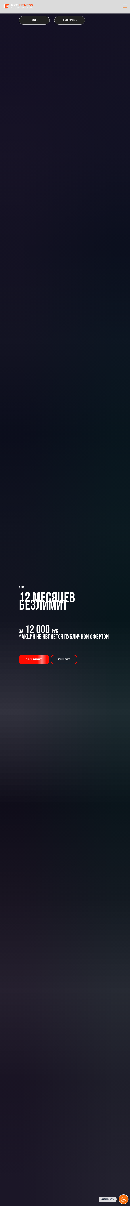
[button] (34, 659)
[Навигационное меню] (125, 6)
